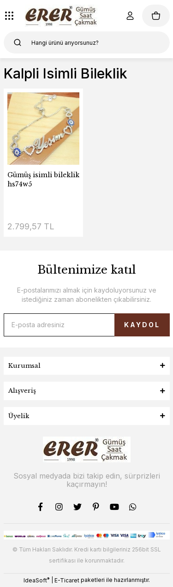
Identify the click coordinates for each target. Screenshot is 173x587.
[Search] (87, 42)
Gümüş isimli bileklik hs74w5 (43, 179)
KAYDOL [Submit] (142, 325)
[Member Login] (130, 16)
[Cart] (156, 16)
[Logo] (62, 16)
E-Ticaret (66, 580)
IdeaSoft (36, 580)
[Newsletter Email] (87, 324)
